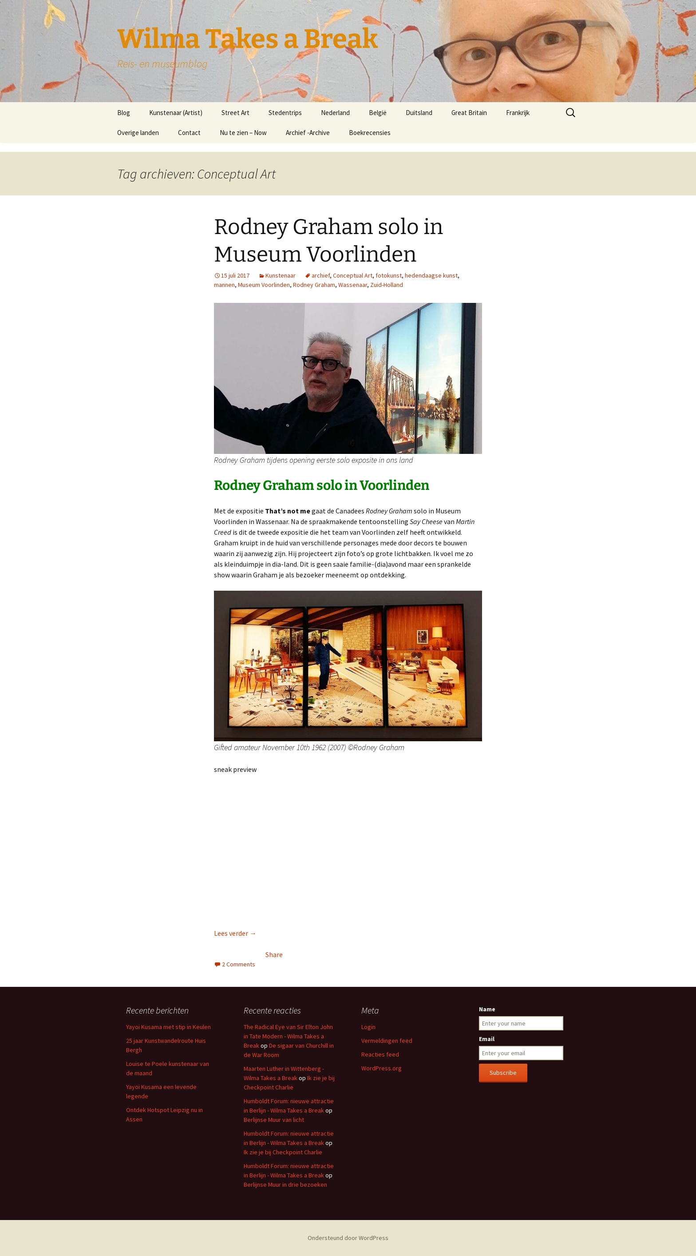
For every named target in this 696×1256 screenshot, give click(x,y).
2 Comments (238, 964)
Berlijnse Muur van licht (274, 1120)
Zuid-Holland (386, 285)
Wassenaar (352, 285)
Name (487, 1009)
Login (368, 1027)
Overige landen (138, 132)
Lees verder (235, 933)
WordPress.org (381, 1068)
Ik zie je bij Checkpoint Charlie (283, 1152)
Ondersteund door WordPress (348, 1238)
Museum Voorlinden (264, 285)
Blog (123, 112)
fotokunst (389, 275)
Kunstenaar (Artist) (175, 112)
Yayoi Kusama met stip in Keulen (168, 1027)
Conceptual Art (352, 275)
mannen (224, 285)
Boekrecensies (370, 132)
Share (274, 954)
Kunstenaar (280, 275)
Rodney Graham (314, 285)
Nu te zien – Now (243, 132)
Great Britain (469, 112)
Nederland (335, 112)
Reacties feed (380, 1054)
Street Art (235, 112)
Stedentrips (285, 112)
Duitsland (419, 112)
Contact (189, 132)
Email (486, 1039)
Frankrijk (518, 112)
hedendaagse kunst (431, 275)
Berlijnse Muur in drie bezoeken (285, 1184)
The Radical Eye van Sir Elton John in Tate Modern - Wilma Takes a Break (288, 1036)
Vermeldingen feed (386, 1041)
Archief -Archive (308, 132)
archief (321, 275)
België (378, 112)
